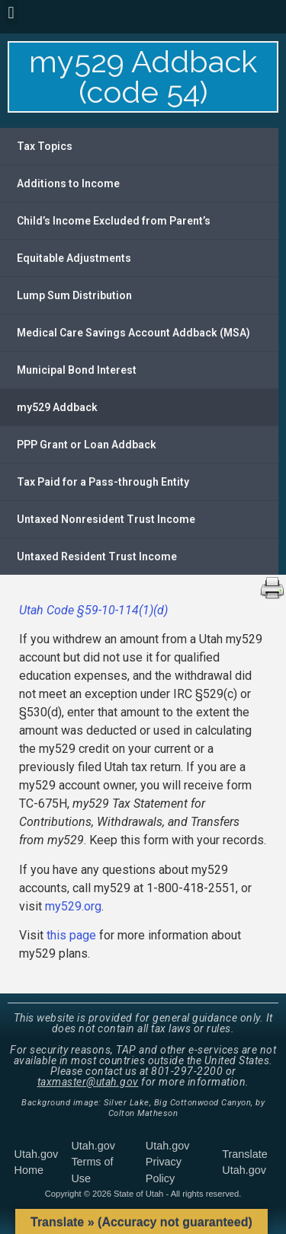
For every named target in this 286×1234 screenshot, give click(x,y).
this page (71, 935)
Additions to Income (68, 183)
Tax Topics (44, 146)
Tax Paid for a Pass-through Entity (103, 482)
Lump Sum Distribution (74, 295)
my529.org (73, 906)
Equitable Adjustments (74, 258)
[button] (11, 12)
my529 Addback (57, 407)
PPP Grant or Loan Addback (86, 444)
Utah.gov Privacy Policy (168, 1162)
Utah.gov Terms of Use (93, 1162)
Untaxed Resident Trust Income (97, 556)
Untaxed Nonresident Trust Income (106, 519)
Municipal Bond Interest (77, 370)
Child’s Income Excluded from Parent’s (113, 221)
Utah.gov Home (36, 1162)
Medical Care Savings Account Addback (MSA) (133, 333)
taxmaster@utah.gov (88, 1082)
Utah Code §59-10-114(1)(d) (93, 610)
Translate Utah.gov (244, 1162)
